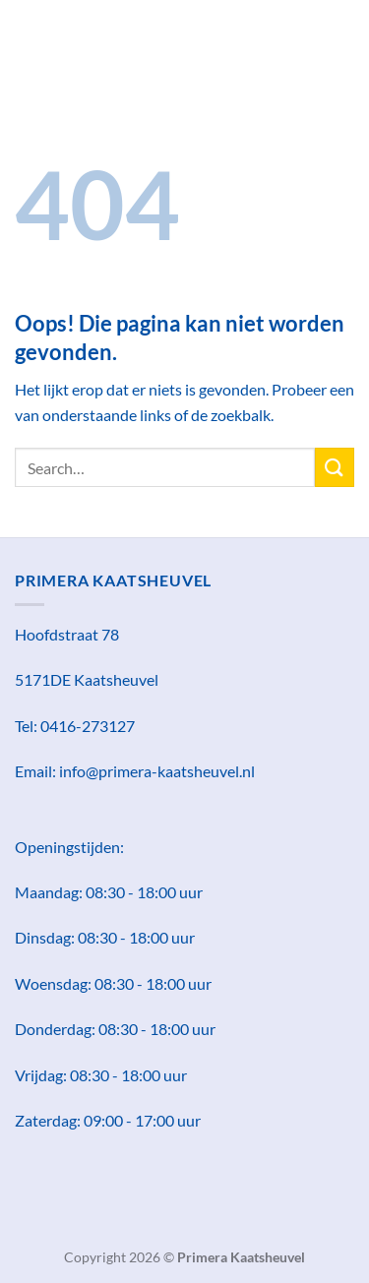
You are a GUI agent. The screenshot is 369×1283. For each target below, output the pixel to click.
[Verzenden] (334, 467)
